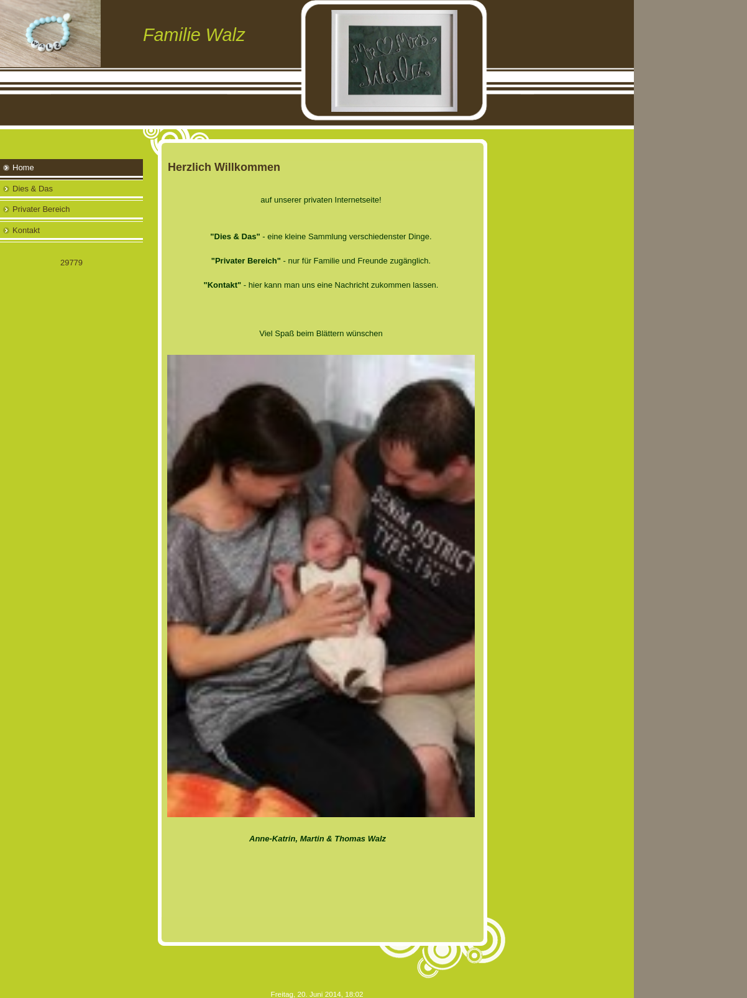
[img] (317, 64)
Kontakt (26, 230)
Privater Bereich (41, 209)
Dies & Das (32, 188)
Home (23, 167)
